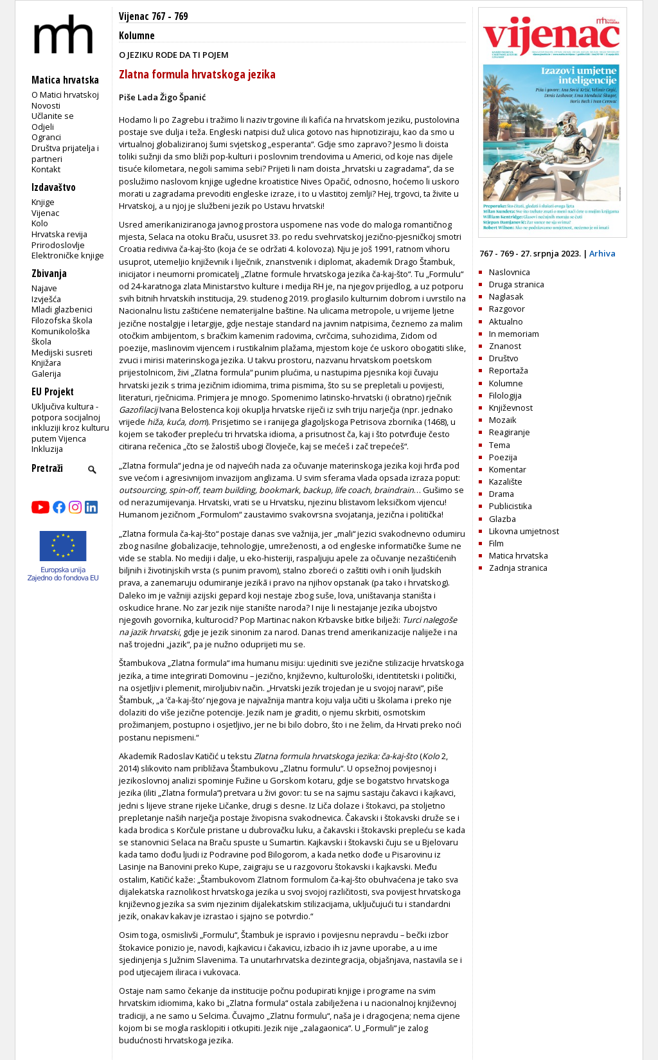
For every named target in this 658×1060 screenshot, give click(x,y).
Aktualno (506, 321)
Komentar (507, 469)
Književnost (511, 407)
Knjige (43, 202)
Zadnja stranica (518, 567)
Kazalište (505, 481)
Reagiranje (509, 432)
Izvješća (46, 299)
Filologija (505, 395)
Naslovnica (509, 272)
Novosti (45, 105)
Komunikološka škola (60, 336)
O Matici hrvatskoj (65, 94)
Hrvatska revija (59, 234)
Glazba (502, 519)
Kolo (39, 223)
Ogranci (46, 137)
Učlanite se (52, 115)
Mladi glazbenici (62, 309)
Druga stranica (516, 284)
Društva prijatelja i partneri (65, 153)
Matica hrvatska (518, 555)
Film (496, 543)
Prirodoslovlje (58, 245)
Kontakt (45, 169)
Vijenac (45, 213)
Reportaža (508, 370)
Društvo (504, 358)
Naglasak (506, 296)
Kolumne (137, 35)
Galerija (46, 373)
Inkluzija (47, 448)
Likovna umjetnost (524, 531)
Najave (44, 288)
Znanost (505, 346)
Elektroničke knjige (67, 255)
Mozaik (503, 420)
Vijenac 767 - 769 (153, 16)
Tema (499, 445)
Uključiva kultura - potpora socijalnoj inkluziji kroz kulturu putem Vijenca (70, 422)
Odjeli (42, 126)
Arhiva (602, 253)
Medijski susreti (62, 352)
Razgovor (507, 308)
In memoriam (514, 333)
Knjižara (46, 362)
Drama (501, 493)
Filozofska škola (62, 320)
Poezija (503, 457)
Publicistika (510, 506)
